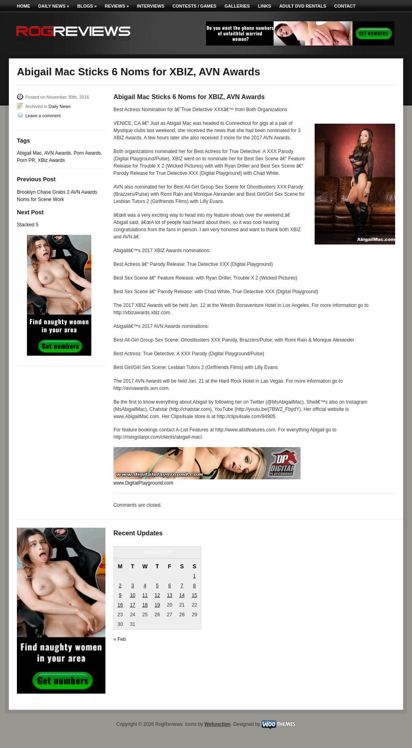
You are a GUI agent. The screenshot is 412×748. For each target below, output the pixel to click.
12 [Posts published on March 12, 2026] (157, 595)
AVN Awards (57, 153)
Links (264, 6)
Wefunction (217, 724)
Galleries (237, 6)
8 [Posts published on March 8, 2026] (194, 585)
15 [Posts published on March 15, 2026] (194, 595)
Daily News (53, 6)
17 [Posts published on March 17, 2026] (132, 605)
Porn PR (26, 160)
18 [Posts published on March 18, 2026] (145, 605)
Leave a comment (42, 115)
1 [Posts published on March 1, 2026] (194, 576)
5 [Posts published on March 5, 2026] (157, 585)
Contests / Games (194, 6)
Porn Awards (87, 153)
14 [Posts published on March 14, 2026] (181, 595)
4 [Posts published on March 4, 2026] (145, 585)
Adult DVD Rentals (302, 6)
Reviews (117, 6)
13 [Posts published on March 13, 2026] (169, 595)
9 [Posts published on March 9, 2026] (120, 595)
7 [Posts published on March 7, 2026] (182, 585)
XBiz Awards (51, 160)
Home (23, 6)
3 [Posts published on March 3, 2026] (132, 585)
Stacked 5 (27, 225)
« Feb (119, 639)
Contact (345, 6)
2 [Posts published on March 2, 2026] (120, 585)
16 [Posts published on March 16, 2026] (120, 605)
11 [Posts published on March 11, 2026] (145, 595)
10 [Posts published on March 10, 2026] (132, 595)
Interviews (150, 6)
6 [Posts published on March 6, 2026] (169, 585)
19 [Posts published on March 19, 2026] (157, 605)
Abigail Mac (29, 153)
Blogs (87, 6)
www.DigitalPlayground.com (143, 483)
